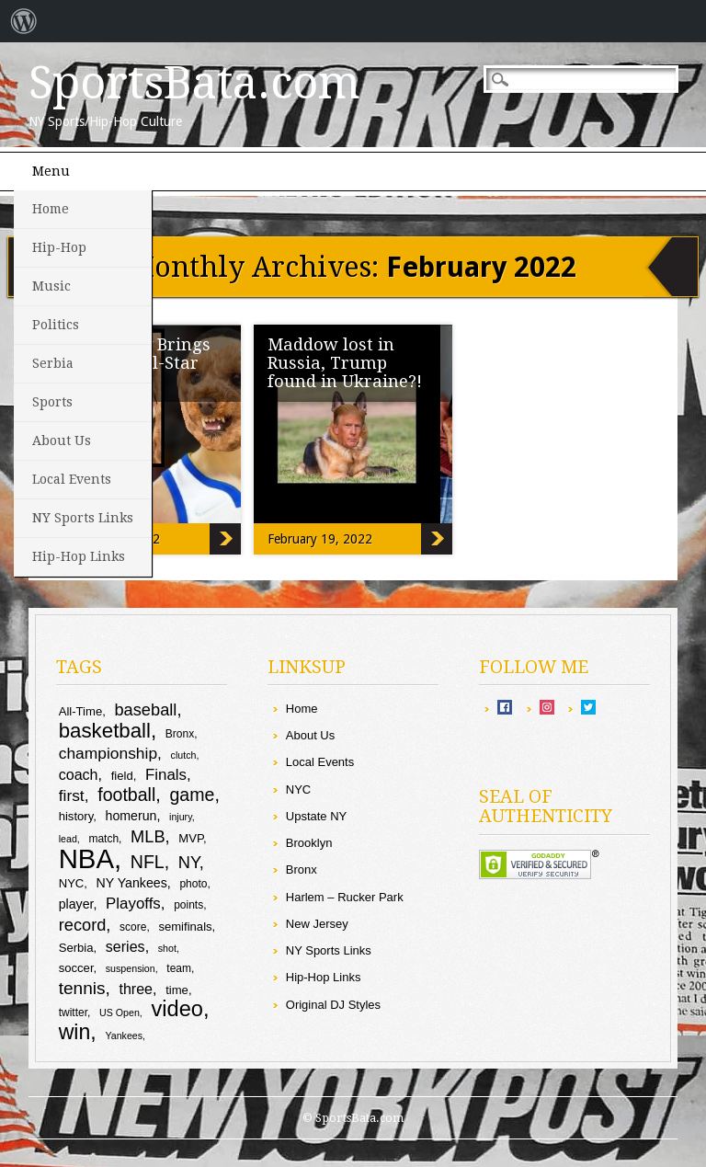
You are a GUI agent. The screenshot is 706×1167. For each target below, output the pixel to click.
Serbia (53, 363)
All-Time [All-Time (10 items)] (81, 711)
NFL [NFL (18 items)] (148, 862)
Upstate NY (316, 816)
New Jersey (317, 924)
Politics (55, 324)
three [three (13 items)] (136, 988)
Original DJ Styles (333, 1005)
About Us (61, 440)
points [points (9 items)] (188, 904)
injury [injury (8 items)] (180, 816)
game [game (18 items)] (191, 794)
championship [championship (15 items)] (108, 753)
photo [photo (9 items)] (193, 883)
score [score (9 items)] (133, 927)
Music (51, 286)
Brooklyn (309, 843)
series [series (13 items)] (125, 946)
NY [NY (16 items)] (188, 862)
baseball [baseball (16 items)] (145, 709)
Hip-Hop (59, 247)
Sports (52, 402)
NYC (298, 789)
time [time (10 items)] (176, 990)
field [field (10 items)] (122, 776)
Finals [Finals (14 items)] (166, 775)
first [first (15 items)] (72, 795)
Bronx (301, 869)
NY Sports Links (82, 517)
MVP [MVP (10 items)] (190, 838)
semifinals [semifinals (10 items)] (184, 926)
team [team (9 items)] (178, 968)
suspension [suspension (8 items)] (130, 968)
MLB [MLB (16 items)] (148, 836)
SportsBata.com (194, 82)
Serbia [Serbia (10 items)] (76, 948)
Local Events (71, 479)
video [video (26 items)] (177, 1009)
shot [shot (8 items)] (167, 948)
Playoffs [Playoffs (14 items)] (133, 903)
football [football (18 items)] (126, 794)
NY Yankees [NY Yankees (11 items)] (132, 882)
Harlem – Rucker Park (345, 897)
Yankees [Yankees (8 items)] (123, 1035)
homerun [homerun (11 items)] (131, 815)
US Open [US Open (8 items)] (119, 1012)
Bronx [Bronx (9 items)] (179, 733)
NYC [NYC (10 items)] (72, 883)
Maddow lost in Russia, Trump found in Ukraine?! (345, 363)
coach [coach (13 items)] (78, 774)
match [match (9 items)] (103, 838)
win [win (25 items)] (75, 1032)
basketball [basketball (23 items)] (105, 730)
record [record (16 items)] (83, 924)
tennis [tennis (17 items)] (82, 988)
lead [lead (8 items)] (68, 838)
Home (50, 208)
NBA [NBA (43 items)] (86, 858)
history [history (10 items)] (76, 816)
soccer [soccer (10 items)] (76, 968)
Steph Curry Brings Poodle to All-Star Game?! (225, 539)
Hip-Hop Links (78, 556)
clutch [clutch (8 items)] (184, 755)
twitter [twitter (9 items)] (73, 1012)
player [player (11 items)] (76, 904)
